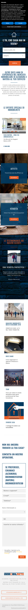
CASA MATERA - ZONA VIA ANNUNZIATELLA (11, 136)
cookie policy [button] (23, 10)
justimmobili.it (22, 608)
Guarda (14, 177)
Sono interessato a (9, 508)
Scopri (14, 319)
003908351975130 (14, 483)
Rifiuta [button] (7, 23)
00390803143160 (13, 477)
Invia (22, 557)
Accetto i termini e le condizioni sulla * (13, 551)
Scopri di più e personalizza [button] (14, 26)
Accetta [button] (20, 23)
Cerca (14, 63)
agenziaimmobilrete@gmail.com (14, 598)
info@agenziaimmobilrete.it (14, 592)
